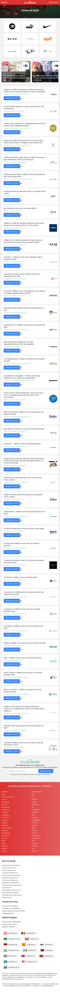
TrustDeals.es (30, 945)
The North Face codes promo (12, 895)
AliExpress (5, 792)
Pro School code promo (18, 565)
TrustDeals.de (12, 945)
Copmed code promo (18, 747)
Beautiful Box (6, 802)
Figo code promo (16, 660)
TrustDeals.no (30, 956)
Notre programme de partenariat (13, 911)
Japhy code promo (17, 196)
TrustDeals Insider (8, 913)
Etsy (33, 797)
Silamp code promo (17, 111)
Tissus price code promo (19, 400)
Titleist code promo (17, 499)
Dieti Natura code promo (19, 162)
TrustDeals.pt (48, 956)
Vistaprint (35, 843)
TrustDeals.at (12, 933)
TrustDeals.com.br (14, 939)
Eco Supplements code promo (21, 363)
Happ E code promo (17, 531)
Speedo (34, 833)
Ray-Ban (34, 823)
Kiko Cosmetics (6, 828)
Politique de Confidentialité (11, 922)
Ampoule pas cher (7, 797)
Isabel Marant (36, 820)
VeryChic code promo (18, 296)
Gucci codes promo (9, 870)
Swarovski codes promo (10, 893)
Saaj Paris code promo (18, 245)
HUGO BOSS (35, 810)
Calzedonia (5, 810)
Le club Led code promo (18, 548)
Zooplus (34, 851)
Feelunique (35, 805)
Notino (4, 841)
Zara (33, 848)
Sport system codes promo (11, 890)
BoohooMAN (5, 807)
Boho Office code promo (19, 313)
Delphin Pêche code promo (19, 228)
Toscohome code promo (19, 597)
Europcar (34, 799)
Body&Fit (4, 805)
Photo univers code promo (19, 482)
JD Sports (5, 823)
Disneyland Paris (37, 792)
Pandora (4, 848)
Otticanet (4, 846)
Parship (4, 851)
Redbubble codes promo (10, 883)
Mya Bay (4, 838)
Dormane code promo (18, 446)
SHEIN (33, 828)
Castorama (5, 815)
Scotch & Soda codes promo (12, 885)
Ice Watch (35, 812)
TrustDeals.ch (33, 939)
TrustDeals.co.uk (13, 967)
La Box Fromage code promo (20, 145)
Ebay (33, 794)
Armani (4, 799)
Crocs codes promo (9, 868)
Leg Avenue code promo (19, 730)
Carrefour (5, 812)
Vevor (33, 841)
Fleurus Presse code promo (19, 94)
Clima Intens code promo (19, 516)
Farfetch (34, 802)
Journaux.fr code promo (19, 614)
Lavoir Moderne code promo (20, 713)
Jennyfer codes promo (10, 873)
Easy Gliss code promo (18, 431)
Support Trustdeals (8, 927)
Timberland (35, 838)
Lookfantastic (6, 833)
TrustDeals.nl (12, 956)
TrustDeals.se (12, 962)
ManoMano (5, 836)
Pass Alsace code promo (19, 465)
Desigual (4, 820)
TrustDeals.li (49, 950)
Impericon (35, 817)
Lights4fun (5, 830)
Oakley (4, 843)
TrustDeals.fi (48, 945)
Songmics (35, 830)
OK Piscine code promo (18, 580)
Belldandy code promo (18, 279)
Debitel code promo (17, 645)
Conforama (5, 817)
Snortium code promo (18, 262)
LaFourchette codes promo (11, 875)
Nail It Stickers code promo (19, 677)
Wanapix (34, 846)
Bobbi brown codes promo (11, 865)
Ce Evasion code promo (19, 631)
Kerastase (5, 825)
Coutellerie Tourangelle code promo (22, 380)
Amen (3, 794)
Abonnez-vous (46, 771)
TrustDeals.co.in (13, 950)
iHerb (33, 815)
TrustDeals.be (30, 933)
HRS (33, 807)
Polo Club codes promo (10, 880)
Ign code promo (16, 211)
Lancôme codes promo (10, 878)
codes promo (7, 888)
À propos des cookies (9, 924)
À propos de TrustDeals (10, 906)
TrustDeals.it (32, 950)
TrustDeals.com (31, 962)
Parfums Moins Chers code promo (22, 179)
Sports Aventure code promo (20, 694)
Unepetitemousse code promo (21, 128)
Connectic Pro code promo (19, 329)
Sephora (34, 825)
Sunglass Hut (36, 836)
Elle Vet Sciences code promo (20, 417)
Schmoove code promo (18, 346)
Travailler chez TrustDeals (10, 908)
